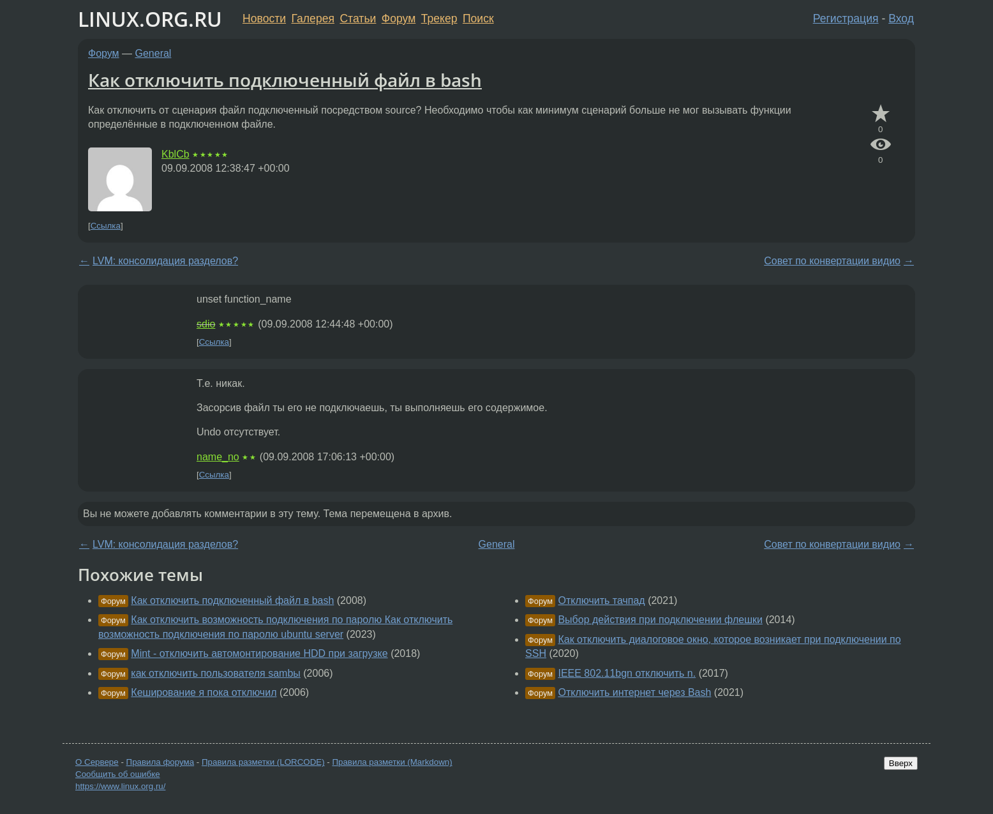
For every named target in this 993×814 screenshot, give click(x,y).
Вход (901, 18)
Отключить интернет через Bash (634, 692)
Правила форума (160, 762)
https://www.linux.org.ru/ (120, 786)
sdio (206, 324)
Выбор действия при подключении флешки (660, 619)
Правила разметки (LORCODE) (263, 762)
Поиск (478, 18)
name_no (218, 456)
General (153, 53)
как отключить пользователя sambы (216, 673)
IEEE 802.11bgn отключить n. (627, 673)
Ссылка (106, 225)
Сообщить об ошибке (117, 774)
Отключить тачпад (601, 600)
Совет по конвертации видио (832, 260)
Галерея (313, 18)
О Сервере (97, 762)
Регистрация (846, 18)
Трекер (439, 18)
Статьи (358, 18)
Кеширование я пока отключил (203, 692)
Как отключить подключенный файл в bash (285, 80)
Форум (398, 18)
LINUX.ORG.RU (150, 19)
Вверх (901, 763)
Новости (264, 18)
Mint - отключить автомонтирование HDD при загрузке (259, 653)
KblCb (175, 154)
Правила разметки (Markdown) (392, 762)
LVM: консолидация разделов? (165, 260)
